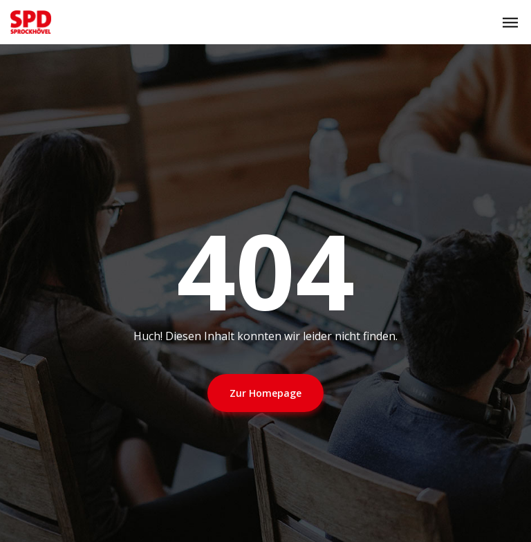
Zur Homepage (265, 393)
